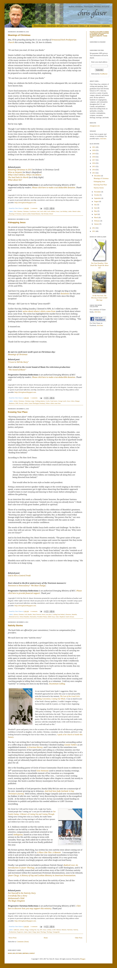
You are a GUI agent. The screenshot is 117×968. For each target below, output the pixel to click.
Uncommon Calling (57, 683)
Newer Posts (12, 938)
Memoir (58, 930)
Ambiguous (18, 834)
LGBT (54, 930)
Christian (19, 211)
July (95, 205)
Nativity (75, 930)
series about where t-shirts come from (39, 311)
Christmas (26, 211)
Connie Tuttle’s (70, 744)
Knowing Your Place (17, 412)
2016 (94, 163)
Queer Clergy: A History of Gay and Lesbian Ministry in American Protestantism (41, 875)
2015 (94, 166)
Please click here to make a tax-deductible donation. (54, 187)
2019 (94, 154)
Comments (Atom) (23, 941)
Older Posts (78, 938)
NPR (16, 403)
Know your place (47, 614)
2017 (94, 160)
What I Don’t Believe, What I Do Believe (24, 175)
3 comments (34, 926)
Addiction (16, 930)
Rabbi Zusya (51, 617)
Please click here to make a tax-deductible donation (53, 377)
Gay (38, 930)
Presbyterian (12, 932)
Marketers (12, 403)
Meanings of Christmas (19, 35)
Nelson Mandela (24, 617)
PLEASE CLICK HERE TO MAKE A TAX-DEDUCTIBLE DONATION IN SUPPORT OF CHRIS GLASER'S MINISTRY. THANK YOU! (99, 34)
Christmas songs (29, 401)
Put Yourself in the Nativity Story (22, 893)
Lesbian (49, 930)
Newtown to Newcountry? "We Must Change (26, 585)
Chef (14, 211)
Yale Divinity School (47, 214)
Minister (64, 930)
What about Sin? (15, 180)
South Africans (70, 617)
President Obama (42, 617)
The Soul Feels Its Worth (18, 177)
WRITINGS (25, 953)
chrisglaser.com (95, 126)
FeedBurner (103, 74)
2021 (94, 147)
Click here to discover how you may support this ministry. (44, 907)
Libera (72, 401)
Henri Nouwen (37, 614)
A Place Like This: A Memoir (49, 852)
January (96, 224)
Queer (25, 932)
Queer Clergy (32, 932)
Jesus (57, 211)
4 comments (34, 611)
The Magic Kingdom (16, 901)
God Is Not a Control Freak (19, 575)
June (95, 208)
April (96, 214)
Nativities (70, 930)
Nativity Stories (15, 625)
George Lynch (62, 401)
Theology (49, 932)
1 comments (34, 398)
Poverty (21, 403)
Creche (48, 401)
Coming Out (32, 930)
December (97, 176)
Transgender (56, 932)
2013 (94, 173)
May (95, 211)
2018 (94, 157)
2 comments (34, 208)
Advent (15, 401)
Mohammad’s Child (16, 898)
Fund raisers (53, 401)
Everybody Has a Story (17, 895)
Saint (57, 617)
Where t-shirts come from (53, 403)
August (96, 201)
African (15, 614)
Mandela (74, 614)
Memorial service (14, 617)
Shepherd (62, 617)
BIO (14, 953)
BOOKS (10, 953)
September (97, 198)
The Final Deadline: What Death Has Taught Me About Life (99, 265)
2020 (94, 150)
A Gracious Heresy (35, 747)
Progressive (20, 932)
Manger (77, 401)
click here (103, 138)
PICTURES (19, 953)
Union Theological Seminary (37, 403)
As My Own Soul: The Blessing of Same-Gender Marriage (99, 298)
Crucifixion (32, 211)
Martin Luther (76, 211)
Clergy (26, 930)
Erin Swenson (43, 770)
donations (65, 293)
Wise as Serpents (15, 172)
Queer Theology (41, 932)
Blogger (82, 959)
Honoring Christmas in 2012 (20, 169)
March (96, 217)
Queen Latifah (26, 214)
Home (46, 938)
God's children (51, 211)
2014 (94, 170)
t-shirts (26, 403)
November (97, 192)
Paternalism (33, 617)
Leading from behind (58, 614)
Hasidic (30, 614)
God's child (43, 211)
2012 (94, 228)
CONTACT (32, 953)
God (38, 211)
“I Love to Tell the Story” (18, 362)
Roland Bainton (35, 214)
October (97, 195)
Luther (70, 211)
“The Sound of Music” (17, 369)
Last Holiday (63, 211)
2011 (94, 231)
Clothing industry (40, 401)
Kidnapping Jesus (17, 222)
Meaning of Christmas (15, 214)
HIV (41, 930)
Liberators (68, 614)
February (97, 221)
